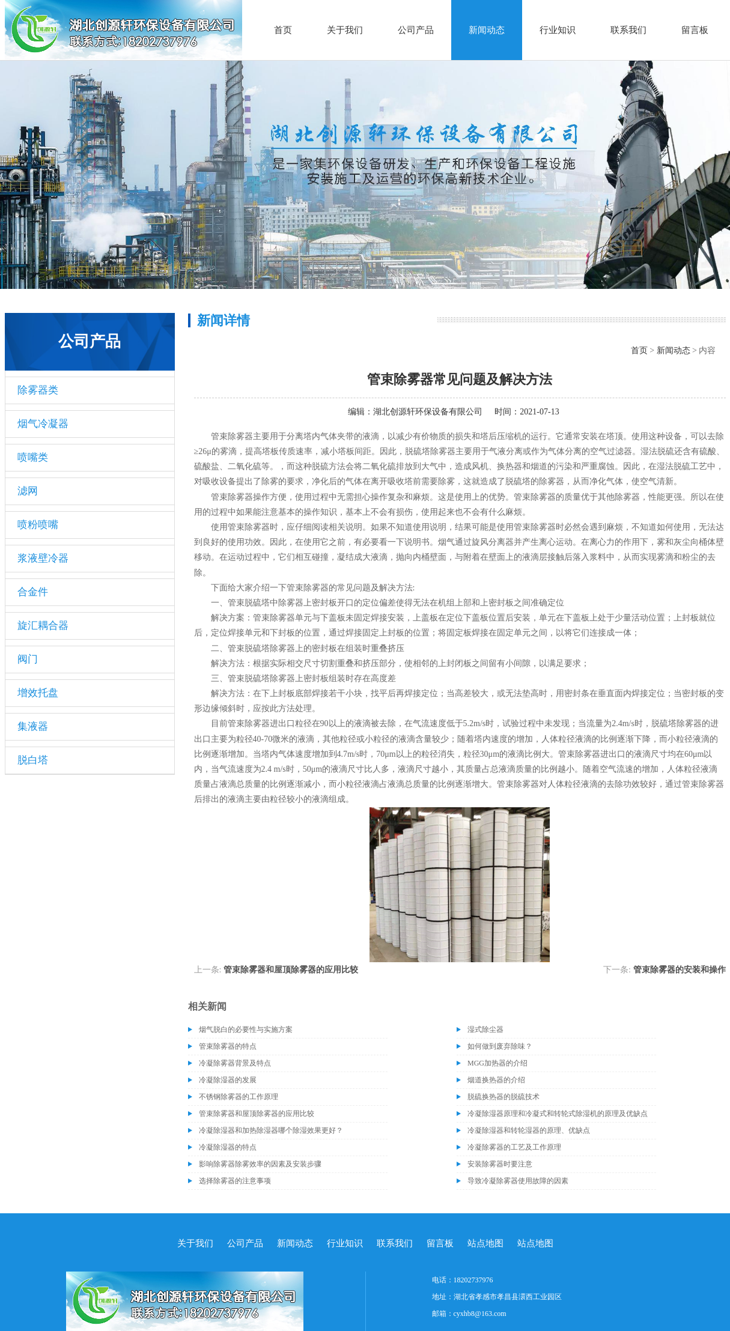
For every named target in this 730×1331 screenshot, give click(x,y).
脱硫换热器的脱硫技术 (503, 1097)
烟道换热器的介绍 (496, 1080)
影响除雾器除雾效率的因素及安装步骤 (260, 1164)
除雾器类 (37, 390)
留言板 (694, 30)
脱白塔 (32, 760)
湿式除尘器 (485, 1029)
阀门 (27, 659)
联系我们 (628, 30)
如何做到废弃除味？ (499, 1046)
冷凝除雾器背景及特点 (235, 1063)
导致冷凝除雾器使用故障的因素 (517, 1181)
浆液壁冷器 (42, 558)
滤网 (27, 491)
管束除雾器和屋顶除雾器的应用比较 (291, 969)
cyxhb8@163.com (480, 1313)
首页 (283, 30)
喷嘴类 (32, 457)
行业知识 (558, 30)
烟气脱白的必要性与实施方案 (246, 1029)
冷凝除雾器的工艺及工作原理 (514, 1147)
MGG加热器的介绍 (497, 1063)
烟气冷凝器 (42, 423)
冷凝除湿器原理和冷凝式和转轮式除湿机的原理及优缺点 (557, 1113)
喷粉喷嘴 (37, 524)
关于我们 (345, 30)
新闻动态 (487, 30)
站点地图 (485, 1243)
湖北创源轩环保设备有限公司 (427, 411)
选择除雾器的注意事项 (235, 1181)
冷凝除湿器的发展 (228, 1080)
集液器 (32, 726)
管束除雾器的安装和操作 (679, 969)
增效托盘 (37, 693)
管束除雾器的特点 (228, 1046)
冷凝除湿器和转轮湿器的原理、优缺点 (528, 1130)
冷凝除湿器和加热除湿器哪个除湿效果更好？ (271, 1130)
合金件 (32, 592)
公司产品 (416, 30)
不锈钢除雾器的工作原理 (238, 1097)
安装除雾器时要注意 (499, 1164)
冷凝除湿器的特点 (228, 1147)
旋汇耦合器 (42, 625)
